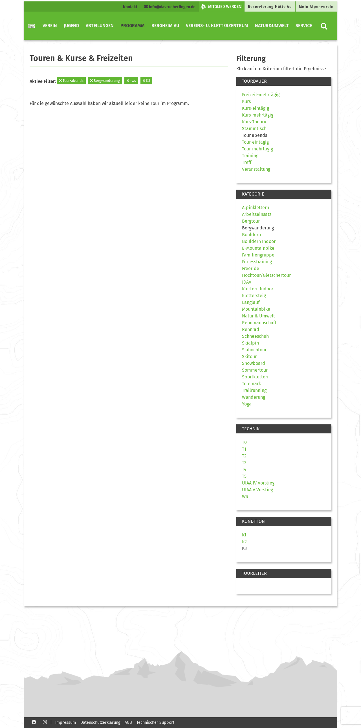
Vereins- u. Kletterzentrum (217, 25)
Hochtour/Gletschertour (266, 275)
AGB (128, 722)
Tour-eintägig (255, 142)
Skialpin (250, 343)
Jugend (71, 25)
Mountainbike (256, 309)
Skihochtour (254, 349)
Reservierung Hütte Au (270, 7)
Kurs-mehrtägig (257, 115)
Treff (246, 162)
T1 (244, 449)
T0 (244, 442)
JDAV (246, 282)
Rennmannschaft (259, 322)
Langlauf (250, 302)
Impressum (65, 722)
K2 (244, 541)
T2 (244, 456)
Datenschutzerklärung (100, 722)
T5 (244, 476)
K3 (146, 80)
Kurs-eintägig (255, 108)
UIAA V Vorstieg (257, 489)
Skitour (249, 356)
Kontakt (130, 7)
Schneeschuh (255, 336)
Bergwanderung (105, 80)
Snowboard (253, 363)
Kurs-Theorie (255, 121)
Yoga (247, 404)
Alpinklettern (255, 207)
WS (245, 496)
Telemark (251, 383)
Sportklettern (256, 377)
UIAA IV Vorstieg (258, 483)
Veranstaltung (256, 169)
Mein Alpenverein (316, 7)
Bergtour (251, 221)
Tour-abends (71, 80)
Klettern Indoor (257, 288)
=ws (131, 80)
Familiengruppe (258, 255)
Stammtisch (254, 128)
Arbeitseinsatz (256, 214)
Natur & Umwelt (258, 316)
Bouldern (251, 234)
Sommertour (255, 370)
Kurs (246, 101)
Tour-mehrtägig (257, 149)
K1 (244, 535)
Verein (50, 25)
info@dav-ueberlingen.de (169, 7)
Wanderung (253, 397)
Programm (132, 25)
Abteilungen (100, 25)
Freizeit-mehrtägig (260, 94)
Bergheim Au (165, 25)
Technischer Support (155, 722)
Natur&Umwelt (272, 25)
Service (304, 25)
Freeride (250, 268)
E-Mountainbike (258, 248)
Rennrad (250, 329)
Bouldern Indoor (259, 241)
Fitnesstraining (257, 261)
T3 (244, 462)
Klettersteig (254, 295)
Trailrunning (254, 390)
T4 (244, 469)
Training (250, 155)
